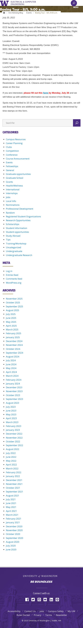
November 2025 (14, 298)
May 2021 (11, 507)
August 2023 (12, 402)
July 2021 (11, 499)
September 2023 (14, 399)
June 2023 (11, 410)
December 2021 (14, 480)
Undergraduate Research (19, 255)
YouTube (46, 599)
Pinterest (58, 599)
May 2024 (11, 368)
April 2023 (11, 418)
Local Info (11, 201)
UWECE (25, 3)
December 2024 (14, 341)
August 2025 (12, 310)
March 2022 (12, 468)
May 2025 (11, 321)
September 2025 (14, 306)
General (10, 170)
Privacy (37, 615)
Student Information (16, 228)
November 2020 (14, 530)
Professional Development (19, 208)
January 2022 (13, 476)
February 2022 (13, 472)
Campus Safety (56, 611)
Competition (12, 150)
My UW (71, 611)
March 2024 (12, 375)
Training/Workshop (16, 243)
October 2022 (13, 441)
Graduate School (14, 177)
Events (29, 12)
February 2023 (13, 426)
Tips (8, 239)
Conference (11, 154)
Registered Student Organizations (23, 216)
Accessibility (14, 611)
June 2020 (11, 549)
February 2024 (13, 379)
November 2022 (14, 437)
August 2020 (12, 541)
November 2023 (14, 391)
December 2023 (14, 387)
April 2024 (11, 371)
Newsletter (61, 615)
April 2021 (11, 510)
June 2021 (11, 503)
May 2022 (11, 460)
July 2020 (11, 545)
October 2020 (13, 534)
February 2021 (13, 518)
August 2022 (12, 449)
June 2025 (11, 317)
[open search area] (74, 3)
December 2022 (14, 433)
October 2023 (13, 395)
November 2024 (14, 344)
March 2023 (12, 422)
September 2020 (14, 538)
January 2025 (13, 337)
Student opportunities (17, 231)
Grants (9, 181)
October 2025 (13, 302)
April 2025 (11, 325)
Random (10, 212)
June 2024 (11, 364)
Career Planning (14, 143)
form (46, 93)
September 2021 (14, 491)
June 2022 (11, 456)
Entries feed (12, 274)
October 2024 (13, 348)
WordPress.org (13, 282)
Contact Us (30, 611)
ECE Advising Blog (16, 12)
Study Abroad (13, 235)
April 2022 (11, 464)
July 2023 (11, 406)
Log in (9, 271)
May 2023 (11, 414)
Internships (12, 193)
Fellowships (12, 166)
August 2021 (12, 495)
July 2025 (11, 314)
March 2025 (12, 329)
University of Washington (5, 3)
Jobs (8, 197)
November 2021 (14, 483)
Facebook (28, 599)
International (12, 189)
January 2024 (13, 383)
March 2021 (12, 514)
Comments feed (14, 278)
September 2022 (14, 445)
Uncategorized (13, 247)
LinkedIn (52, 599)
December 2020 (14, 526)
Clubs (9, 146)
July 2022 (11, 453)
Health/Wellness (14, 185)
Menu (75, 7)
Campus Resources (16, 139)
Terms (48, 615)
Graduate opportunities (18, 174)
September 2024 (14, 352)
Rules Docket (23, 615)
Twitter (34, 599)
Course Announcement (17, 158)
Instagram (40, 599)
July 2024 (11, 360)
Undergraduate (14, 251)
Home (3, 13)
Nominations (12, 204)
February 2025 (13, 333)
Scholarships (12, 224)
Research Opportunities (18, 220)
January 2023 (13, 429)
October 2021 (13, 487)
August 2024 (12, 356)
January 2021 (13, 522)
